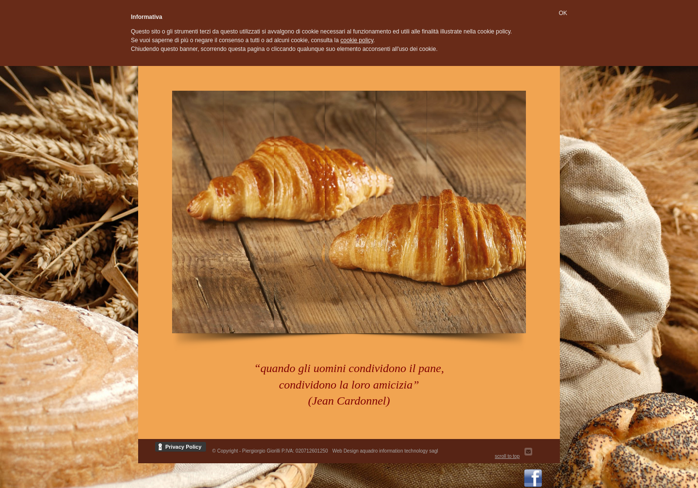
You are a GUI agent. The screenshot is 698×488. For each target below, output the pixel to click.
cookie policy (356, 40)
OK (563, 13)
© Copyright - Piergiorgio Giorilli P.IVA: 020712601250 (270, 451)
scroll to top (507, 456)
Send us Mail (533, 456)
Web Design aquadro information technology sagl (385, 451)
